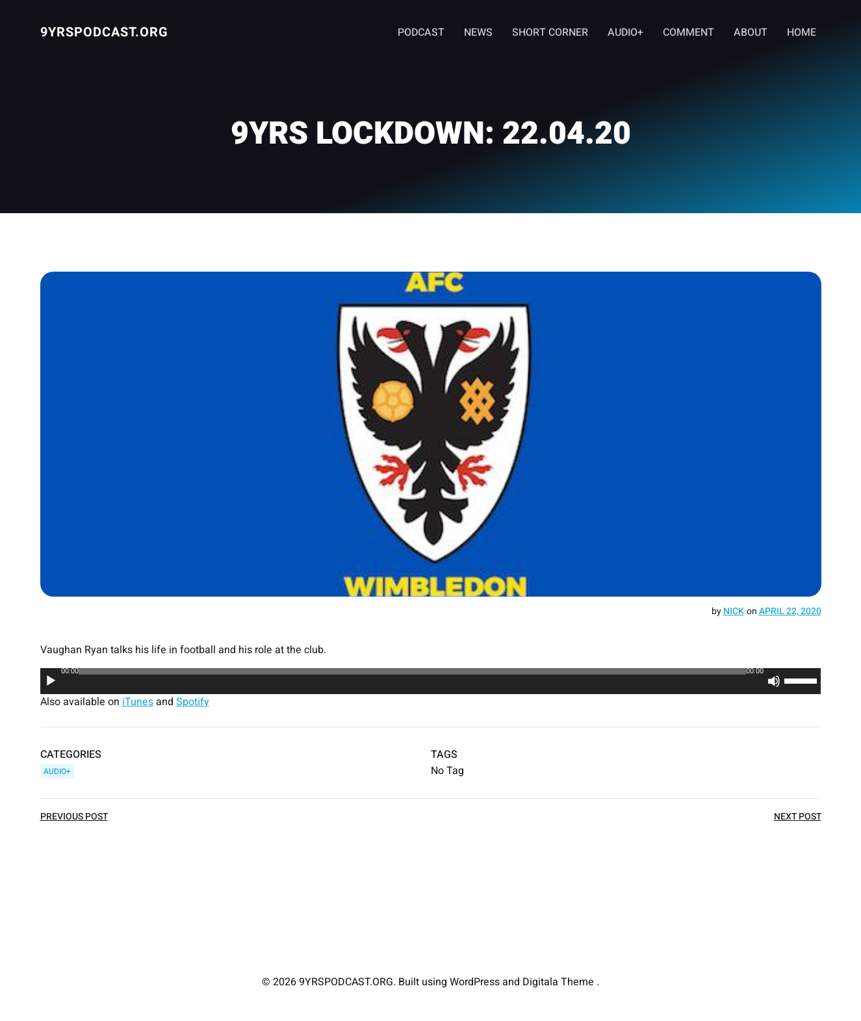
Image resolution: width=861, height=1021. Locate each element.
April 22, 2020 (790, 611)
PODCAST (421, 32)
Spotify (192, 702)
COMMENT (688, 32)
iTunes (137, 702)
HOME (801, 32)
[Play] (50, 681)
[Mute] (774, 681)
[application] (430, 681)
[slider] (413, 671)
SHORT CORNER (550, 32)
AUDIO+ (625, 32)
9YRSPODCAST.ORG (104, 32)
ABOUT (750, 32)
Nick (733, 611)
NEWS (478, 32)
